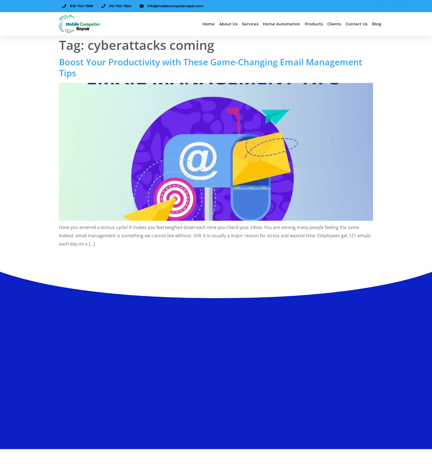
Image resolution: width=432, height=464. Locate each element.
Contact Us (356, 23)
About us (228, 23)
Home (208, 23)
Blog (376, 23)
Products (314, 23)
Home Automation (281, 23)
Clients (334, 23)
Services (250, 23)
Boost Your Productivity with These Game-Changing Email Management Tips (210, 67)
